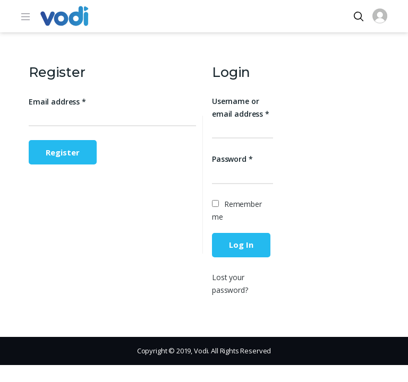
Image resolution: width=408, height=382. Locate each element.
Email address (57, 102)
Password (232, 159)
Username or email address (240, 107)
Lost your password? (230, 283)
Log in (241, 244)
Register (63, 152)
